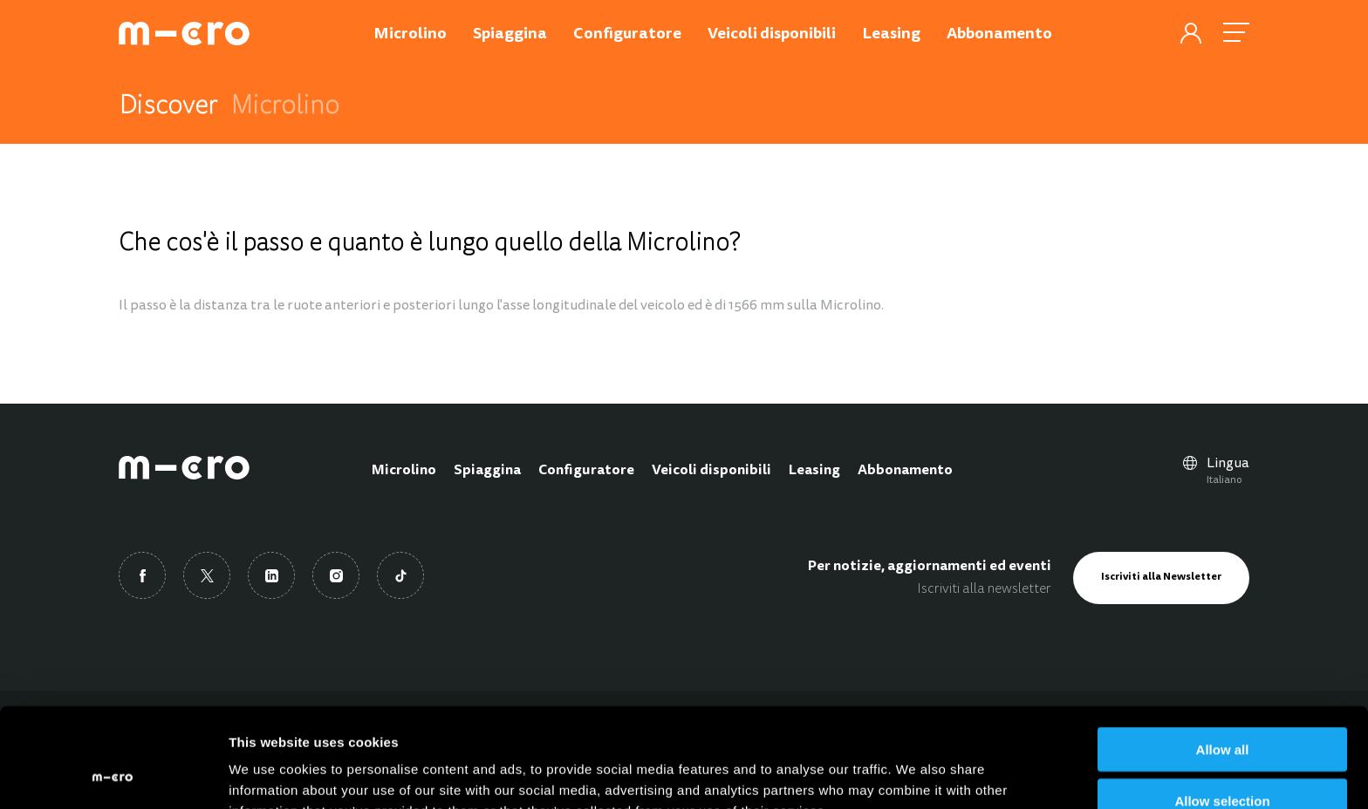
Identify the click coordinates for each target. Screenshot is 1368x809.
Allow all (1222, 656)
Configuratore (586, 471)
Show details (915, 774)
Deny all (1222, 758)
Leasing (814, 471)
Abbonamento (905, 471)
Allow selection (1221, 707)
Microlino (404, 471)
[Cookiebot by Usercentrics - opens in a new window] (113, 775)
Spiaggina (487, 471)
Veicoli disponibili (711, 471)
